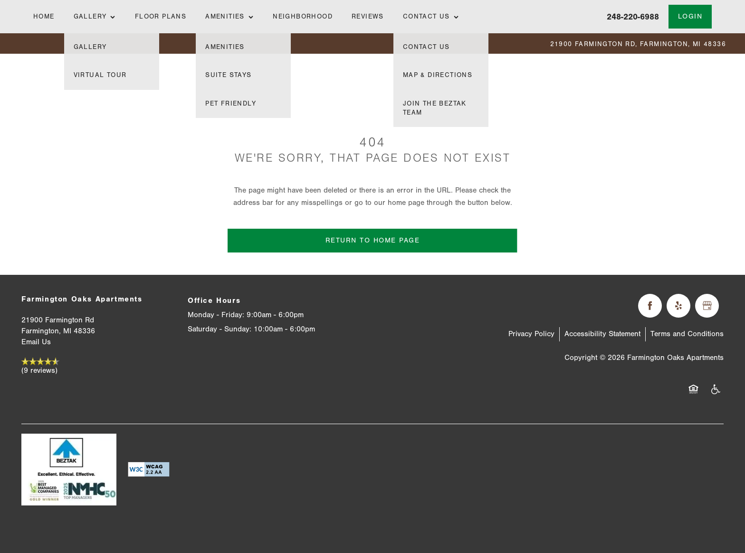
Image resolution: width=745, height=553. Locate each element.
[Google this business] (707, 306)
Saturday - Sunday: (219, 329)
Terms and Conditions (687, 334)
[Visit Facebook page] (650, 306)
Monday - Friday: (216, 314)
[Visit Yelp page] (678, 306)
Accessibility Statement (602, 334)
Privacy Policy (531, 334)
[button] (690, 17)
